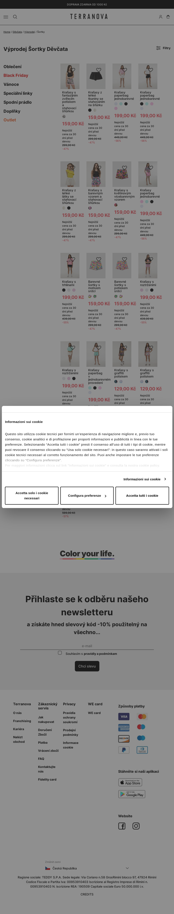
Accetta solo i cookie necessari (32, 495)
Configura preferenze (87, 495)
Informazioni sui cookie (142, 479)
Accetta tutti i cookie (142, 495)
